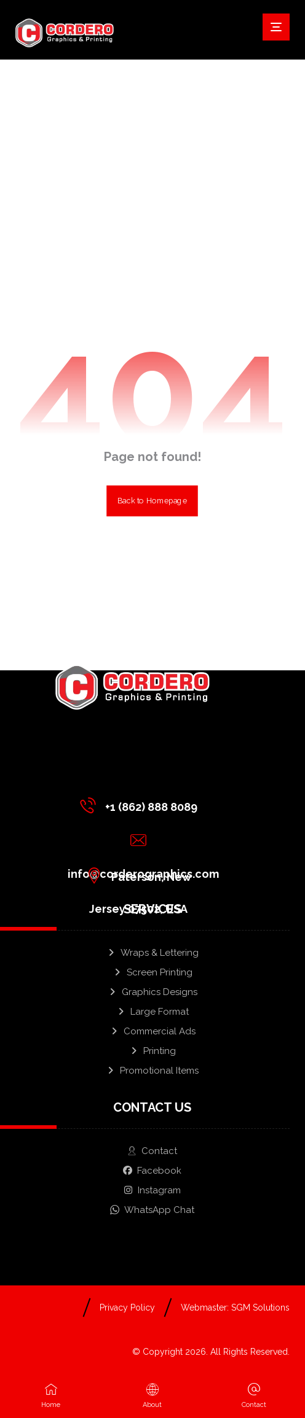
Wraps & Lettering (152, 952)
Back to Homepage (153, 501)
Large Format (152, 1011)
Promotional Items (152, 1070)
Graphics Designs (152, 992)
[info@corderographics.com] (141, 840)
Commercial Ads (152, 1031)
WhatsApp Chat (152, 1209)
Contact (152, 1150)
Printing (152, 1050)
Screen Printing (152, 972)
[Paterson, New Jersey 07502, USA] (141, 875)
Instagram (152, 1190)
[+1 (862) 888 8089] (141, 805)
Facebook (152, 1170)
